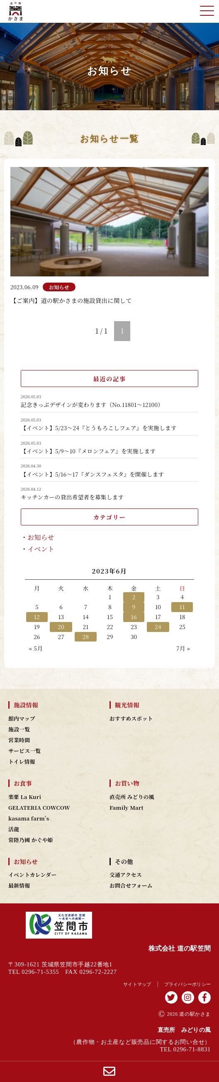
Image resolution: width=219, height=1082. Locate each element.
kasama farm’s (28, 818)
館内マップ (21, 718)
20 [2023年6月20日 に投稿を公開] (61, 626)
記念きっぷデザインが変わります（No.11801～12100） (92, 405)
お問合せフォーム (131, 885)
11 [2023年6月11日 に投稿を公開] (182, 607)
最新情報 (19, 885)
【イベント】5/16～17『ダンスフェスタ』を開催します (92, 474)
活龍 (13, 829)
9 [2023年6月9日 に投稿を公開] (134, 607)
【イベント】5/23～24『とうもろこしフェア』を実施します (99, 428)
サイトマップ (137, 984)
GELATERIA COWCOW (39, 807)
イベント (40, 549)
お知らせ (40, 537)
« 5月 (36, 648)
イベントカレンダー (32, 874)
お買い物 (127, 783)
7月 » (183, 648)
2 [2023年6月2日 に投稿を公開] (134, 597)
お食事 (23, 783)
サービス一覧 (24, 751)
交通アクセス (126, 874)
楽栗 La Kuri (24, 797)
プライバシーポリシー (187, 984)
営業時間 (19, 740)
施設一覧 (19, 729)
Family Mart (127, 807)
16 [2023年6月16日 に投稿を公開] (134, 616)
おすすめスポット (131, 718)
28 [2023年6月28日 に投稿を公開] (86, 636)
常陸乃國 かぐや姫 (30, 840)
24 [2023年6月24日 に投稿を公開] (158, 626)
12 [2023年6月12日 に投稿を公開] (37, 616)
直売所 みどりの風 (132, 797)
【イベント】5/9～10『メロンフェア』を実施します (88, 451)
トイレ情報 (21, 761)
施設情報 (26, 705)
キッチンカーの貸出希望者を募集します (72, 497)
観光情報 (127, 705)
